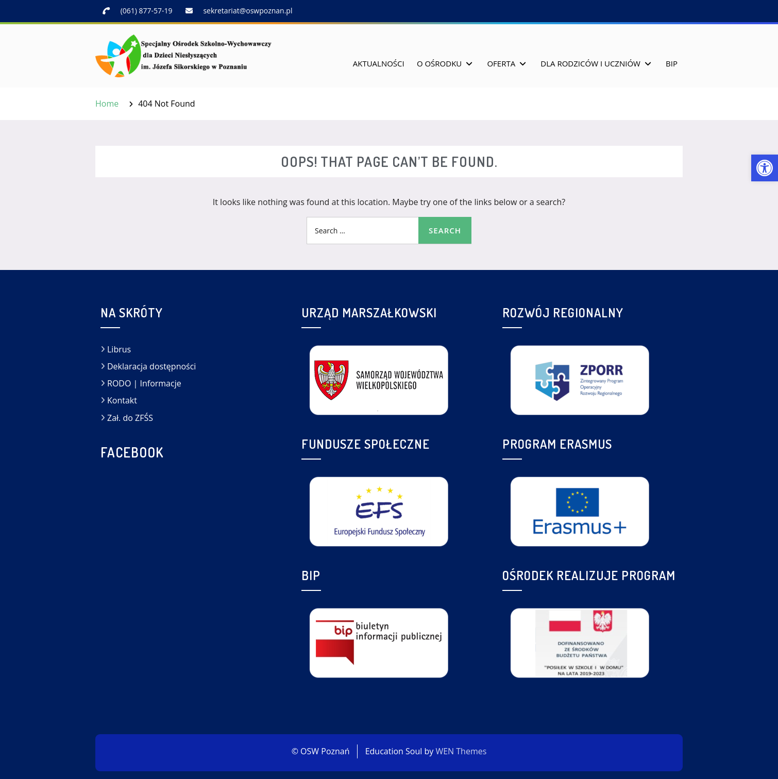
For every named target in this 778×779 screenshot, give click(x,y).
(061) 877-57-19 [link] (147, 10)
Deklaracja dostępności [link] (151, 366)
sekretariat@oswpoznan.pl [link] (247, 10)
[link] (764, 168)
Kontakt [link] (122, 400)
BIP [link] (672, 63)
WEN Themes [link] (460, 751)
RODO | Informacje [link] (144, 383)
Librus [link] (119, 349)
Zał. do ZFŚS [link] (130, 418)
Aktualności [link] (378, 63)
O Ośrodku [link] (439, 63)
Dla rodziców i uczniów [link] (590, 63)
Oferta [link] (501, 63)
